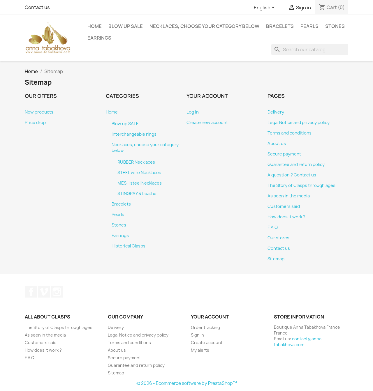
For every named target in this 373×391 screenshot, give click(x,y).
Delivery (276, 112)
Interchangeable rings (134, 134)
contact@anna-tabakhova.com (298, 341)
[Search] (309, 49)
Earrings (99, 38)
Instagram (57, 292)
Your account (210, 317)
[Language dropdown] (265, 7)
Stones (335, 26)
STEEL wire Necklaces (139, 173)
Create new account (207, 122)
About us (277, 143)
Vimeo (44, 292)
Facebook (31, 292)
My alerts (200, 350)
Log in (192, 112)
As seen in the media (289, 196)
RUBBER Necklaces (136, 162)
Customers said (284, 206)
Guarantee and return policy (296, 164)
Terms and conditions (290, 133)
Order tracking (205, 327)
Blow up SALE (125, 26)
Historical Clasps (128, 246)
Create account (207, 342)
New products (39, 112)
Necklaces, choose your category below (204, 26)
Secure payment (284, 154)
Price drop (35, 122)
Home (94, 26)
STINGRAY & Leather (137, 194)
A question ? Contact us (292, 175)
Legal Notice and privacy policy (299, 122)
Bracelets (280, 26)
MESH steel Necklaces (139, 183)
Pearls (309, 26)
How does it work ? (286, 217)
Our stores (278, 238)
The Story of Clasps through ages (301, 185)
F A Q (273, 227)
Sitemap (276, 259)
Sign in (197, 335)
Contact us (37, 7)
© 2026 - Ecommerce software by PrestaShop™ (186, 383)
